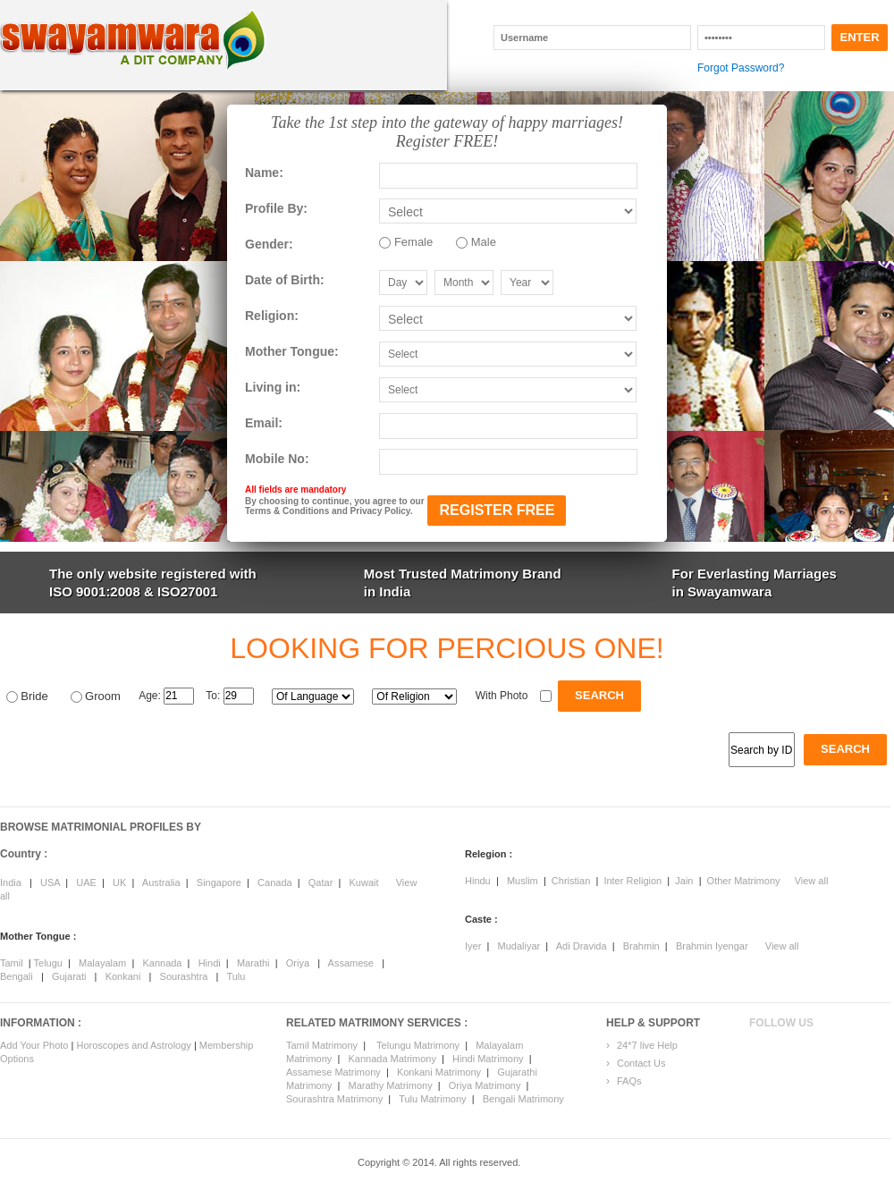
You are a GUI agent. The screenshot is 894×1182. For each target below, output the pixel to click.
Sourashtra (184, 976)
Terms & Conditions (287, 511)
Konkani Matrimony (439, 1072)
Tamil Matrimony (322, 1045)
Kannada (161, 963)
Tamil (11, 963)
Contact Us (641, 1063)
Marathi (253, 963)
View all (812, 880)
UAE (86, 882)
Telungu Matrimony (418, 1045)
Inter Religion (632, 880)
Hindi (209, 963)
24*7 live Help (647, 1045)
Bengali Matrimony (523, 1098)
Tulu (235, 976)
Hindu (478, 880)
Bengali (16, 976)
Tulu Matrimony (432, 1098)
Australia (161, 882)
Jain (684, 880)
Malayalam (102, 963)
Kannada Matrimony (391, 1058)
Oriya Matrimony (485, 1085)
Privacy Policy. (381, 511)
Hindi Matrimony (487, 1058)
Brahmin (641, 946)
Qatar (320, 882)
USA (50, 882)
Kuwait (363, 882)
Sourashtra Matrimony (334, 1098)
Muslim (522, 880)
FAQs (629, 1081)
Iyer (473, 946)
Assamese (351, 963)
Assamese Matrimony (333, 1072)
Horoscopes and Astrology (134, 1045)
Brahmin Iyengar (712, 946)
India (10, 882)
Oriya (297, 963)
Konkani (123, 976)
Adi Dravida (581, 946)
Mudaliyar (519, 946)
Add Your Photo (34, 1045)
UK (119, 882)
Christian (571, 880)
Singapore (219, 882)
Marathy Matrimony (391, 1085)
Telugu (48, 963)
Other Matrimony (743, 880)
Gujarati (69, 976)
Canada (274, 882)
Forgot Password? (740, 68)
